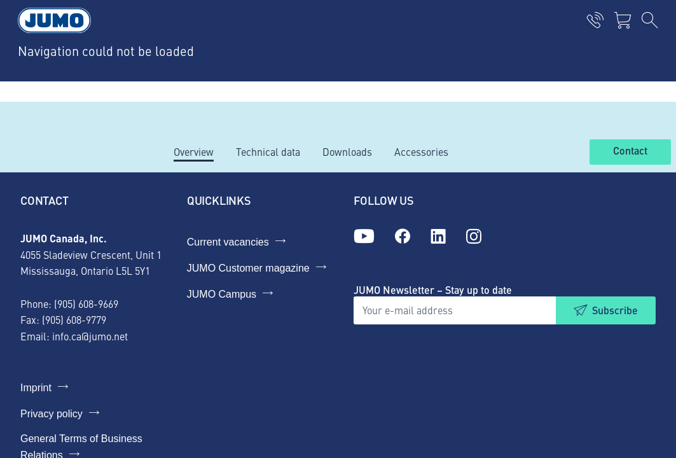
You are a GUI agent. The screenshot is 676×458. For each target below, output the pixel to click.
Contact (630, 151)
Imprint (36, 387)
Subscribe (615, 310)
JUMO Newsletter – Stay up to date (433, 289)
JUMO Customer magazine (248, 268)
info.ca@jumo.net (90, 336)
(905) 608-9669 (86, 303)
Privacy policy (51, 413)
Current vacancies (228, 242)
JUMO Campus (221, 294)
